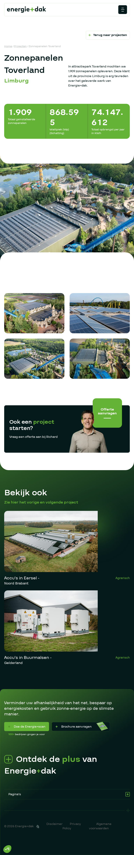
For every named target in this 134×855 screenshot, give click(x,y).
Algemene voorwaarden (100, 826)
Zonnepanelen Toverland (45, 46)
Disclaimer (54, 824)
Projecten (20, 46)
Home (8, 46)
